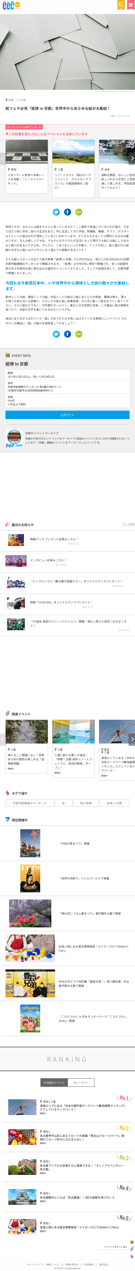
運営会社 (103, 1264)
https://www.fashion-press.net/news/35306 (114, 91)
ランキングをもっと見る (115, 1246)
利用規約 (89, 1264)
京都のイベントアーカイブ (42, 433)
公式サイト (67, 415)
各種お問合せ (72, 1264)
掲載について (53, 1264)
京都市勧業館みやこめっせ (30, 803)
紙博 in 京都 (114, 803)
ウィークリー (81, 1082)
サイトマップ (34, 1264)
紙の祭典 (86, 803)
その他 (22, 100)
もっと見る (129, 524)
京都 (11, 99)
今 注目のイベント (54, 1082)
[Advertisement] (67, 487)
